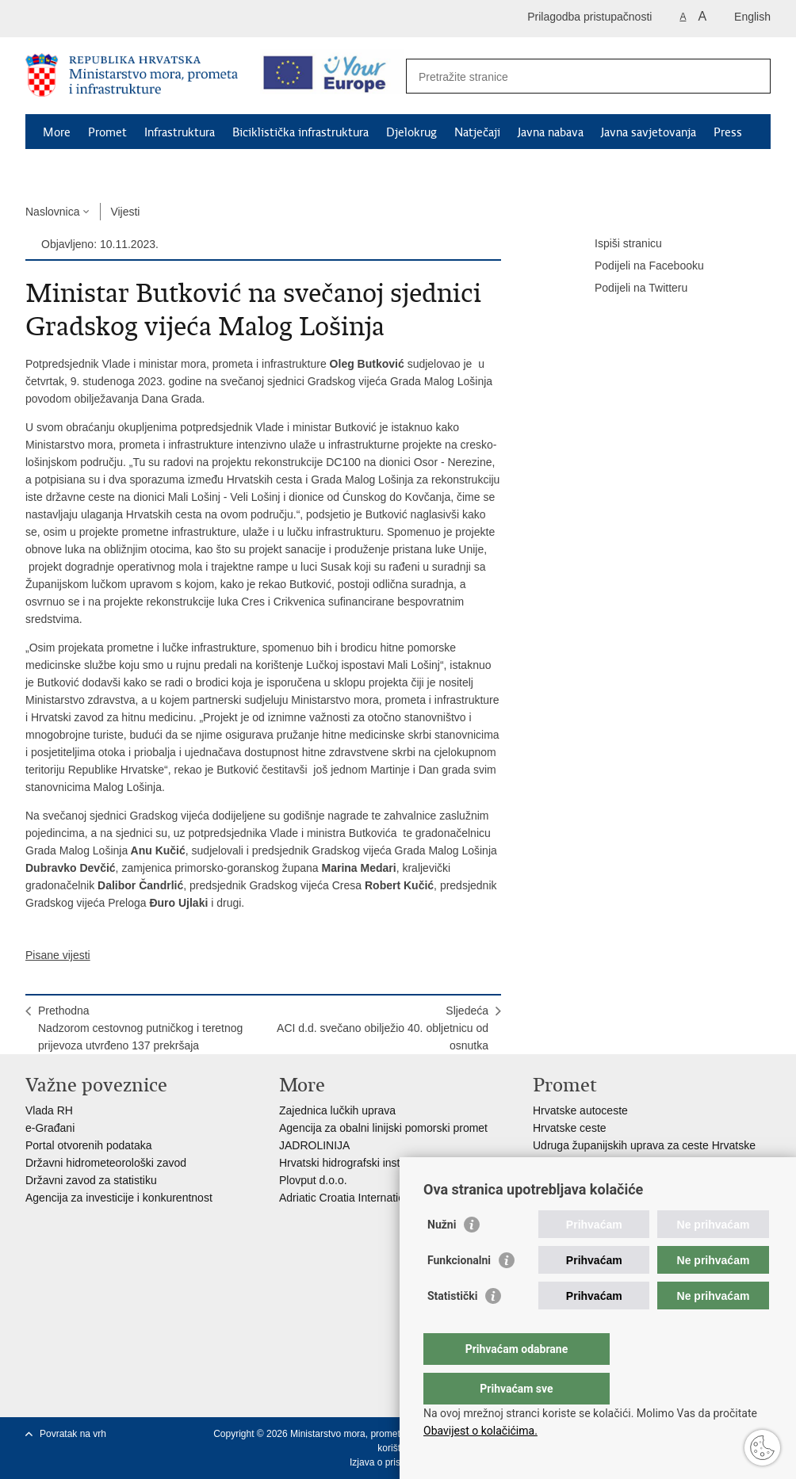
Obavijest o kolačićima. (480, 1430)
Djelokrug (411, 132)
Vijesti (125, 211)
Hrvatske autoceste (580, 1110)
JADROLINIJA (314, 1145)
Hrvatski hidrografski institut (347, 1162)
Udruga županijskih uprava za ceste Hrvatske (644, 1145)
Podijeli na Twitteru (629, 288)
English (752, 16)
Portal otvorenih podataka (88, 1145)
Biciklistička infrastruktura (300, 132)
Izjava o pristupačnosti (397, 1462)
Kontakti (65, 169)
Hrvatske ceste (570, 1128)
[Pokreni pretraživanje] (752, 76)
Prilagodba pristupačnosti (589, 16)
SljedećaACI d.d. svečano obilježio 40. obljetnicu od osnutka (382, 1028)
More (57, 132)
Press (728, 132)
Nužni (441, 1256)
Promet (107, 132)
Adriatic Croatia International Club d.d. (373, 1197)
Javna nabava (551, 132)
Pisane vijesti (57, 955)
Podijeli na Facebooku (638, 266)
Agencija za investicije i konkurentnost (118, 1197)
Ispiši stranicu (617, 244)
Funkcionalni (459, 1292)
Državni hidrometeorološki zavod (105, 1162)
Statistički (452, 1327)
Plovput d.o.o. (313, 1180)
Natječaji (477, 132)
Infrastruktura (179, 132)
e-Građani (50, 1128)
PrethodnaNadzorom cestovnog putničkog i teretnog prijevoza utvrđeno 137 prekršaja (140, 1028)
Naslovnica (52, 211)
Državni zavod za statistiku (91, 1180)
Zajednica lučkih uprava (337, 1110)
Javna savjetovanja (648, 132)
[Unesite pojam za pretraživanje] (571, 76)
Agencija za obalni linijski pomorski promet (383, 1128)
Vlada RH (49, 1110)
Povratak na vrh (73, 1433)
